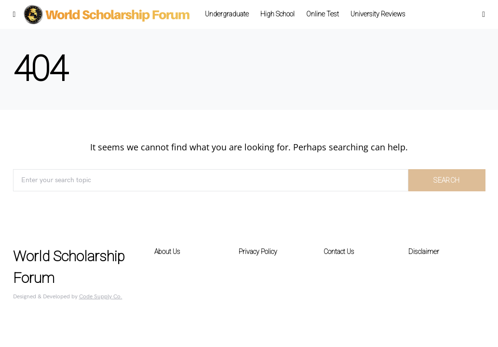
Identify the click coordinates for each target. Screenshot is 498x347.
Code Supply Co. (100, 296)
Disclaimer (423, 251)
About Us (167, 251)
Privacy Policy (258, 251)
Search (446, 180)
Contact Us (338, 251)
